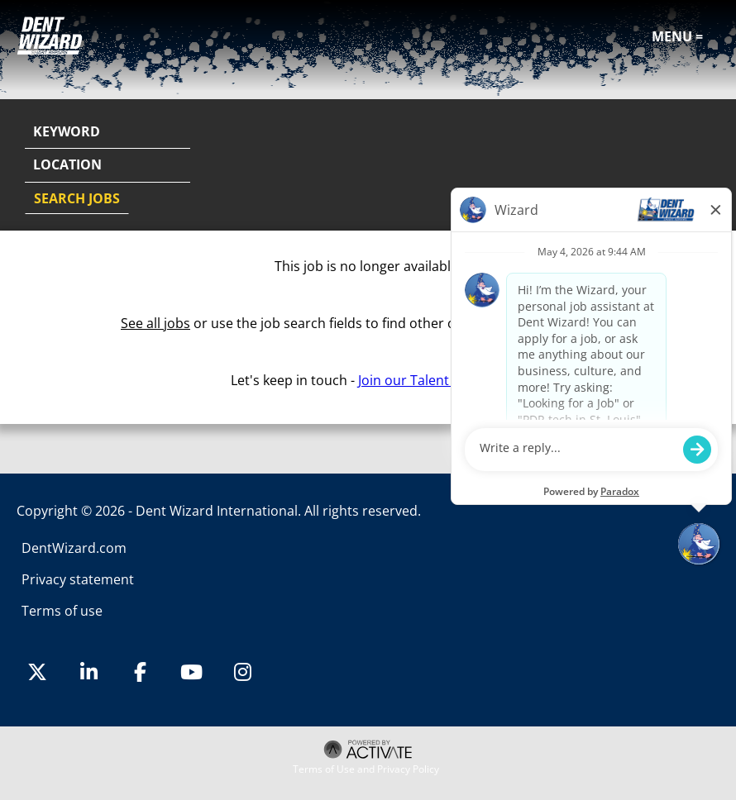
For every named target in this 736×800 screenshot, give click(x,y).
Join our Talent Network (431, 380)
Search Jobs (77, 198)
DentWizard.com (74, 548)
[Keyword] (107, 132)
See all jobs (155, 323)
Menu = (677, 36)
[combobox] (107, 165)
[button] (704, 166)
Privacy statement (78, 579)
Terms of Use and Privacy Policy (366, 769)
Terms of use (62, 611)
